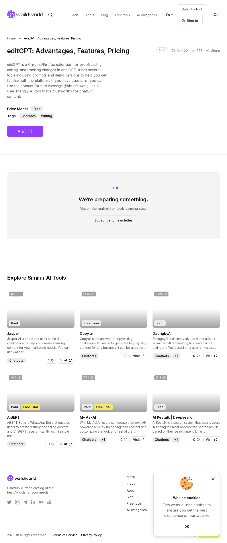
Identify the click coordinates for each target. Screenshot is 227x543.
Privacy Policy (91, 535)
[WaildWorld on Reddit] (49, 502)
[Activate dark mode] (215, 15)
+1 (176, 356)
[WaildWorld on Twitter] (9, 502)
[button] (190, 20)
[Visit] (66, 360)
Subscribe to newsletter (113, 220)
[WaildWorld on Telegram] (25, 502)
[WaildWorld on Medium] (41, 502)
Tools (131, 484)
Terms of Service (65, 535)
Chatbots (29, 116)
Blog (130, 497)
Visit (25, 131)
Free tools (134, 503)
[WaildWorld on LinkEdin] (33, 502)
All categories (137, 510)
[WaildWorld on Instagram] (17, 502)
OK (186, 526)
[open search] (50, 15)
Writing (46, 116)
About (131, 490)
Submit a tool (192, 9)
